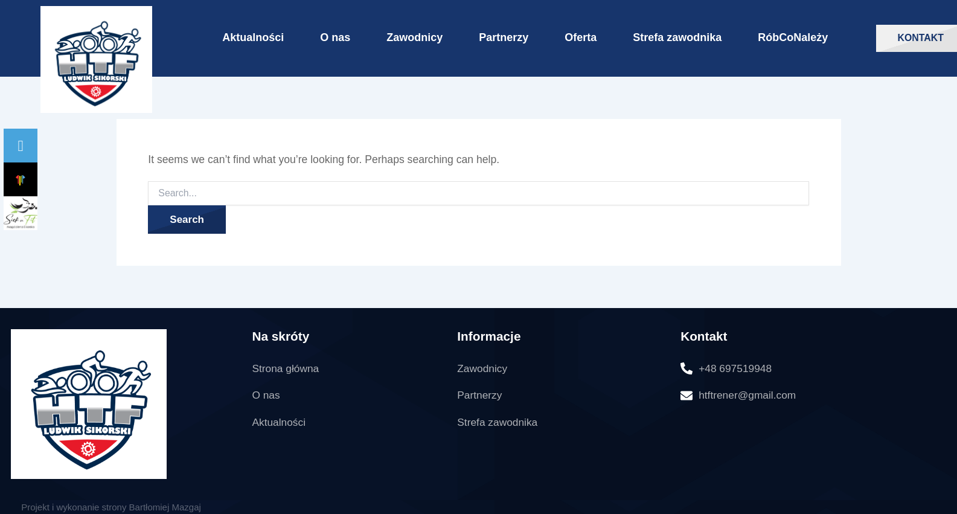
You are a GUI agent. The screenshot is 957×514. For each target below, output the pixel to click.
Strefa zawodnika (677, 37)
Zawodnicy (414, 37)
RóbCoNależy (793, 37)
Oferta (581, 37)
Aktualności (253, 37)
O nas (335, 37)
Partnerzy (503, 37)
